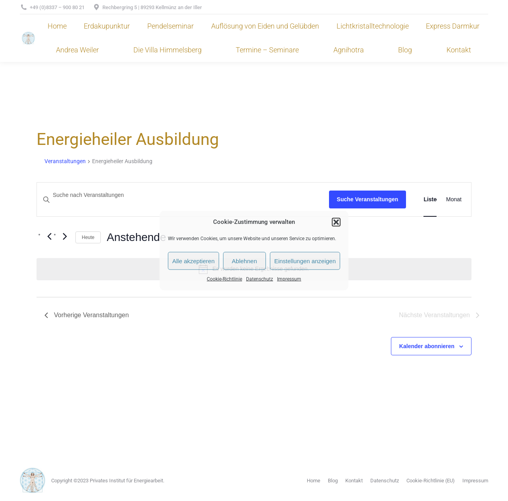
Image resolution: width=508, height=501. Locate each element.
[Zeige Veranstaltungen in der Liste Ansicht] (430, 199)
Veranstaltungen (65, 161)
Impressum (289, 279)
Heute (88, 237)
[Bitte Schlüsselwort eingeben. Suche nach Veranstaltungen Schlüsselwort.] (183, 195)
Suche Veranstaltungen (367, 199)
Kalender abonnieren (426, 346)
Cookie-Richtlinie (224, 279)
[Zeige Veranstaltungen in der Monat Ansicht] (454, 199)
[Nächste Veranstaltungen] (64, 236)
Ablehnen (244, 260)
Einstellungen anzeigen (305, 260)
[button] (336, 222)
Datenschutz (259, 279)
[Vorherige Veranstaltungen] (49, 236)
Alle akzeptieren (193, 260)
